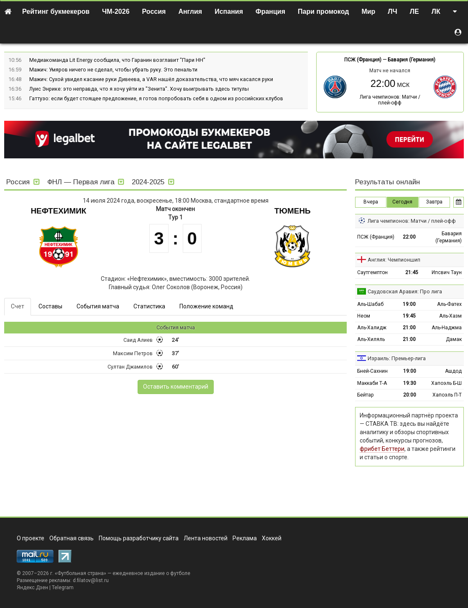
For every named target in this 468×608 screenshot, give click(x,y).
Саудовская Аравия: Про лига (405, 291)
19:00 (409, 304)
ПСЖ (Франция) (362, 60)
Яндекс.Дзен (32, 587)
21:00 (409, 328)
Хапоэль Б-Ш (446, 383)
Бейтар (365, 395)
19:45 (409, 316)
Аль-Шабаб (370, 304)
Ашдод (453, 371)
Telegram (63, 587)
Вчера (370, 202)
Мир (368, 11)
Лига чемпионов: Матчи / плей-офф (390, 100)
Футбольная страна (80, 573)
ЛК (436, 11)
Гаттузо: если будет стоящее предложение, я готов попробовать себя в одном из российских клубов (156, 98)
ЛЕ (414, 11)
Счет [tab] (17, 306)
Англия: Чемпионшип (394, 260)
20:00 (409, 395)
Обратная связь (71, 538)
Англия (190, 11)
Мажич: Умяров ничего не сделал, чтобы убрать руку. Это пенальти (113, 69)
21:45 (411, 272)
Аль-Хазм (450, 316)
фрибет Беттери (382, 448)
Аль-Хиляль (371, 339)
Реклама (245, 538)
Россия (154, 11)
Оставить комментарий (175, 386)
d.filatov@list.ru (91, 580)
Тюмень (292, 210)
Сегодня (402, 202)
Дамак (454, 339)
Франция (270, 11)
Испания (229, 11)
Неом (363, 316)
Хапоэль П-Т (447, 395)
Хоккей (271, 538)
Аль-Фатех (449, 304)
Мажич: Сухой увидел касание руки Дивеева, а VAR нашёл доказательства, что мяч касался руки (151, 79)
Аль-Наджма (447, 328)
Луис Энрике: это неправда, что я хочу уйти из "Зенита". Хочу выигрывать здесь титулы (139, 89)
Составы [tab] (50, 306)
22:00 (409, 237)
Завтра (434, 202)
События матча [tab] (98, 306)
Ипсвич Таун (447, 272)
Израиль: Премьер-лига (397, 358)
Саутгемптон (372, 272)
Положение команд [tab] (206, 306)
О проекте (30, 538)
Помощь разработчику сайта (139, 538)
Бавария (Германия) (411, 60)
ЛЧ (392, 11)
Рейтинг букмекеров (56, 11)
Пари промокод (323, 11)
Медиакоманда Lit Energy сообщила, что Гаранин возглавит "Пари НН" (117, 60)
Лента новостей (206, 538)
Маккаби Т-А (372, 383)
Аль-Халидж (371, 328)
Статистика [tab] (149, 306)
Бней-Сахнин (372, 371)
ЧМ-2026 (116, 11)
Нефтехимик (58, 210)
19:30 (409, 383)
